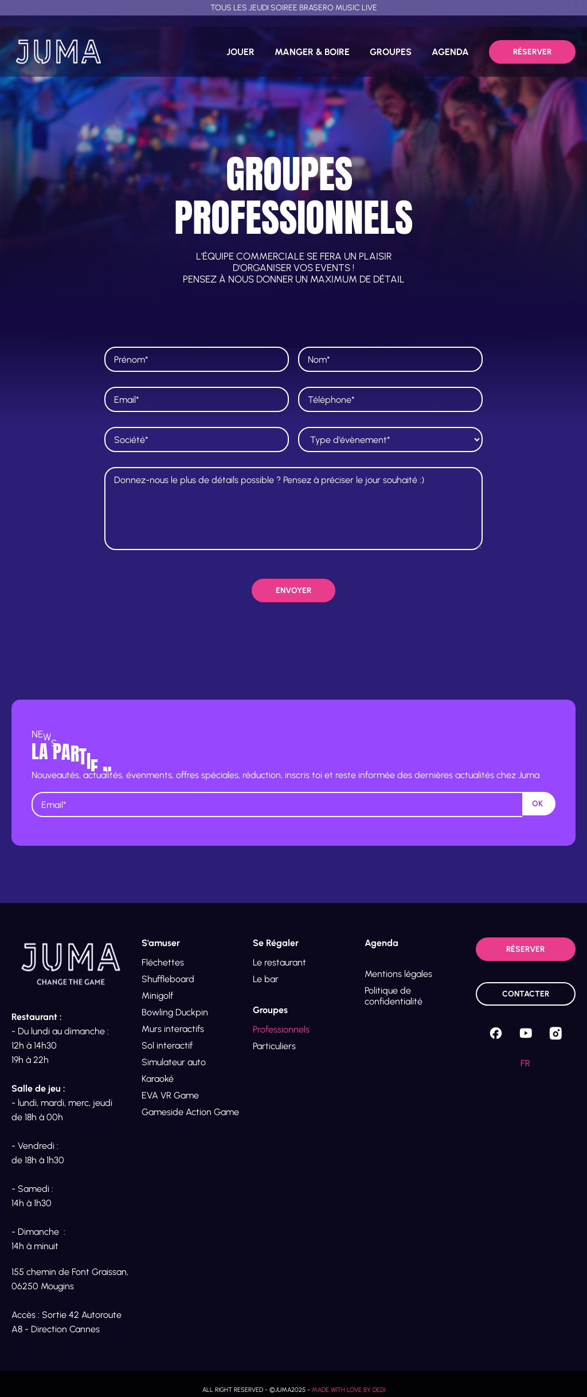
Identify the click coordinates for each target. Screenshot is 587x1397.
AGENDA (450, 51)
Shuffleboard (168, 979)
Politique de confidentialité (393, 996)
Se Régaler (276, 942)
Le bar (266, 979)
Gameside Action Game (190, 1111)
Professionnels (281, 1029)
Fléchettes (163, 962)
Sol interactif (167, 1045)
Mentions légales (398, 973)
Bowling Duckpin (175, 1012)
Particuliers (274, 1046)
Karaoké (158, 1078)
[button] (191, 942)
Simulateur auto (174, 1062)
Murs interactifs (173, 1028)
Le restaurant (279, 962)
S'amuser (161, 942)
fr (525, 1063)
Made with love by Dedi (348, 1390)
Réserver (532, 52)
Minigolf (157, 995)
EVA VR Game (170, 1095)
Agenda (381, 942)
